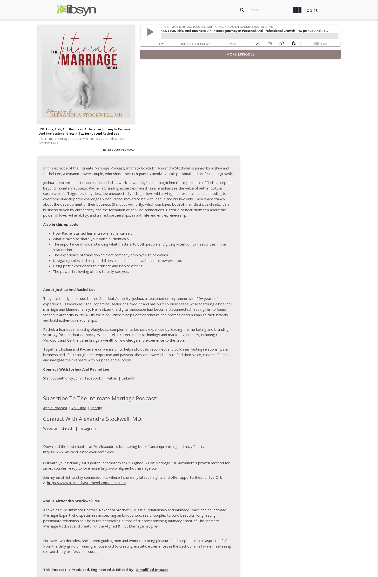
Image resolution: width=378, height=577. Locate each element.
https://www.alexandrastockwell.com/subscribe (189, 392)
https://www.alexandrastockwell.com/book (181, 361)
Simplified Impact (255, 479)
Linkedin (170, 338)
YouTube (181, 317)
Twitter (214, 288)
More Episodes (240, 54)
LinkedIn (231, 288)
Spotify (199, 317)
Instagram (190, 338)
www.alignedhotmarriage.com (236, 378)
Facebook (196, 288)
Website (153, 338)
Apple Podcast (158, 317)
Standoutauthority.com (165, 288)
